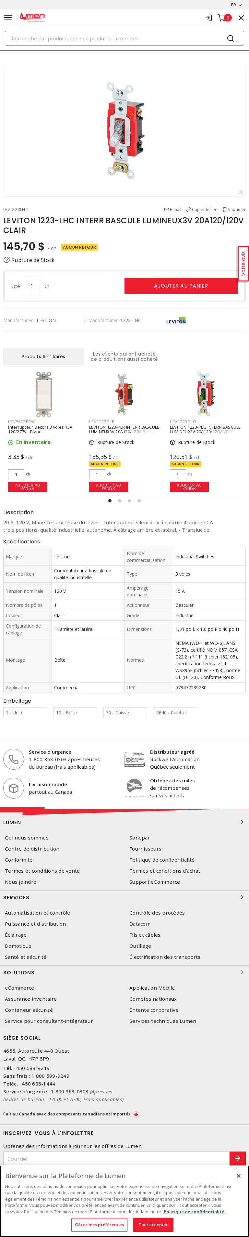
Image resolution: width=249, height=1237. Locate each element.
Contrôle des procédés (157, 913)
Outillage (140, 946)
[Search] (124, 38)
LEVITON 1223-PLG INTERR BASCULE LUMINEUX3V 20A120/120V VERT (205, 429)
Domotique (18, 946)
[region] (124, 1201)
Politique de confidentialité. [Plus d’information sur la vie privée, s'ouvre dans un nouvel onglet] (194, 1212)
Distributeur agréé (172, 752)
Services (124, 897)
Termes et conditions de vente (42, 871)
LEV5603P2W (21, 421)
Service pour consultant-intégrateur (49, 1021)
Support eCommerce (154, 882)
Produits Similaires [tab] (43, 356)
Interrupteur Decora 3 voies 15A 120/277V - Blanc (40, 429)
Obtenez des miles (172, 780)
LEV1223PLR (102, 421)
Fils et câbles (145, 935)
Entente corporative (154, 1010)
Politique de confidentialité (162, 860)
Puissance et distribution (35, 924)
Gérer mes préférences (99, 1225)
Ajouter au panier (181, 286)
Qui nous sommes (27, 838)
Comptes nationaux (153, 999)
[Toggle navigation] (8, 17)
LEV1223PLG (183, 421)
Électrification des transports (165, 957)
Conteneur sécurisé (29, 1010)
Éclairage (16, 935)
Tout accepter (153, 1225)
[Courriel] (116, 1159)
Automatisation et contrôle (37, 913)
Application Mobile (152, 988)
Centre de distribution (32, 849)
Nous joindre (20, 882)
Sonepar (139, 838)
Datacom (139, 924)
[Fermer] (238, 1176)
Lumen (124, 822)
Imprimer (237, 209)
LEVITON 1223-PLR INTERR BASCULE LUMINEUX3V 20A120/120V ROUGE (124, 429)
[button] (110, 500)
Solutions (124, 972)
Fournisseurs (145, 849)
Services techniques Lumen (162, 1021)
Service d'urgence (50, 752)
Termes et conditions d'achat (164, 871)
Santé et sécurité (25, 957)
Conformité (19, 860)
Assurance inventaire (31, 999)
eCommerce (19, 988)
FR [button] (233, 4)
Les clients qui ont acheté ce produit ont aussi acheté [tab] (124, 356)
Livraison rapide (48, 784)
